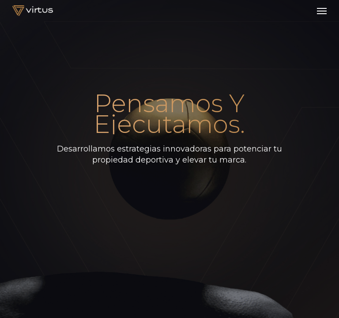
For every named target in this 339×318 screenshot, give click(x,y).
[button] (322, 10)
